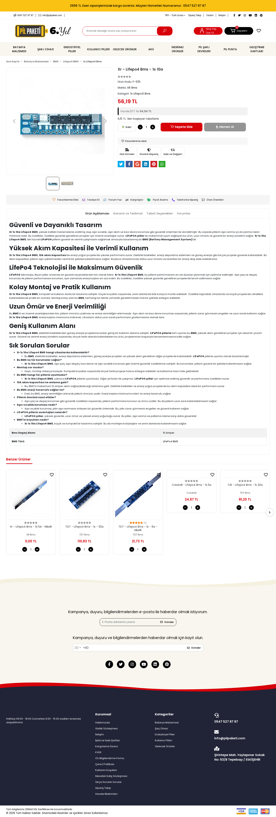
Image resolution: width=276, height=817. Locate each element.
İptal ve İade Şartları (107, 740)
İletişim (222, 15)
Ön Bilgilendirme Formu (109, 758)
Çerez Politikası (104, 764)
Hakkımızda (102, 722)
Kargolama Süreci (106, 746)
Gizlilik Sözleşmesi (106, 728)
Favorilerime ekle (134, 141)
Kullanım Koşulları (106, 770)
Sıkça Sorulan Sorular (108, 782)
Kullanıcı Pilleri (163, 740)
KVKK (98, 752)
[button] (238, 31)
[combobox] (77, 647)
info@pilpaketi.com (241, 735)
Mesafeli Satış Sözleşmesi (111, 776)
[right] (269, 512)
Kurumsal (103, 714)
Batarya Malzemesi (167, 722)
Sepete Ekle (181, 127)
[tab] (97, 213)
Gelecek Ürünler (165, 746)
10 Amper (168, 433)
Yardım (210, 15)
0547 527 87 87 (241, 718)
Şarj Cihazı (161, 728)
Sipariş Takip (194, 15)
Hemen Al (225, 127)
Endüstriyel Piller (165, 734)
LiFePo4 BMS (170, 441)
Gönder (167, 622)
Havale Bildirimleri (106, 794)
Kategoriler (164, 714)
